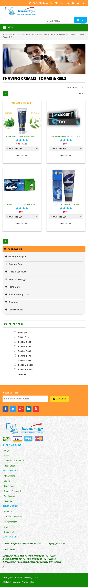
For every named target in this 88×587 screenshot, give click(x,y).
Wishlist (7, 456)
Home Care (14, 287)
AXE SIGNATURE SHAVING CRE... (66, 136)
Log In (7, 481)
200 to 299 (22, 346)
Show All (20, 374)
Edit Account (9, 496)
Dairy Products (15, 309)
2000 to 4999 (23, 369)
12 (81, 93)
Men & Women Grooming (54, 34)
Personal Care (32, 34)
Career (7, 527)
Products (16, 34)
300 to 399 (22, 351)
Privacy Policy (10, 522)
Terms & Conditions (13, 517)
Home (5, 34)
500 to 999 (22, 360)
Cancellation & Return (14, 461)
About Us (8, 511)
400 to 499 (22, 355)
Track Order (9, 466)
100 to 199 (22, 342)
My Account (9, 476)
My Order (8, 501)
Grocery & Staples (17, 256)
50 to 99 (21, 337)
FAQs (6, 450)
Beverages (13, 302)
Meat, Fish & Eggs (17, 279)
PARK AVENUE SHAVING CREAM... (22, 136)
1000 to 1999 (23, 365)
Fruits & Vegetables (18, 271)
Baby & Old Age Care (18, 294)
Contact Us (9, 532)
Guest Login (9, 486)
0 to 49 (21, 332)
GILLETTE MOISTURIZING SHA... (22, 204)
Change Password (12, 491)
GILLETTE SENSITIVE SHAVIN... (66, 204)
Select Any (72, 87)
